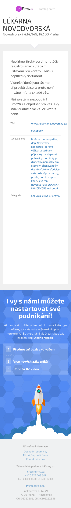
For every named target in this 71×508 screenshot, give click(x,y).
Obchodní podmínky (35, 451)
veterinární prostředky (44, 173)
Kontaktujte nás (35, 459)
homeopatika (49, 139)
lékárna (36, 139)
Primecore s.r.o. (35, 485)
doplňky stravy (40, 142)
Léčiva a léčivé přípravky (45, 195)
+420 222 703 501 (35, 475)
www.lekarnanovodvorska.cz (49, 123)
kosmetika (37, 146)
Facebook (37, 130)
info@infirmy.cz (35, 471)
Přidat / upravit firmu (35, 455)
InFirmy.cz (24, 9)
